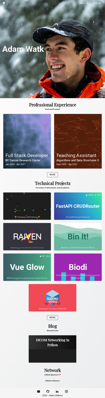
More (53, 175)
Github (97, 3)
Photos (84, 3)
